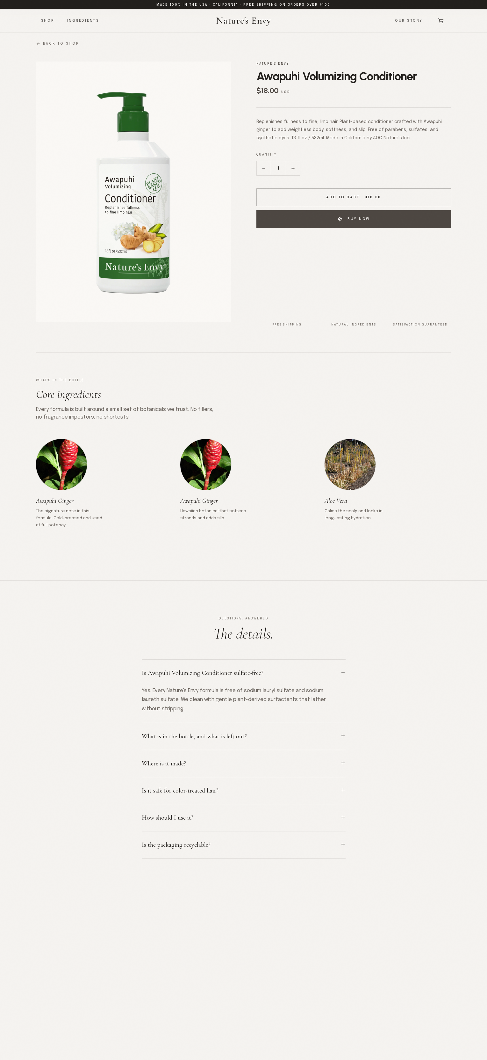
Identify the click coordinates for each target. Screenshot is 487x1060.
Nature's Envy (243, 20)
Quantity (266, 154)
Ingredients (83, 21)
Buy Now (353, 219)
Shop (47, 21)
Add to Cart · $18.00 (353, 197)
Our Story (409, 21)
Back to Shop (57, 43)
